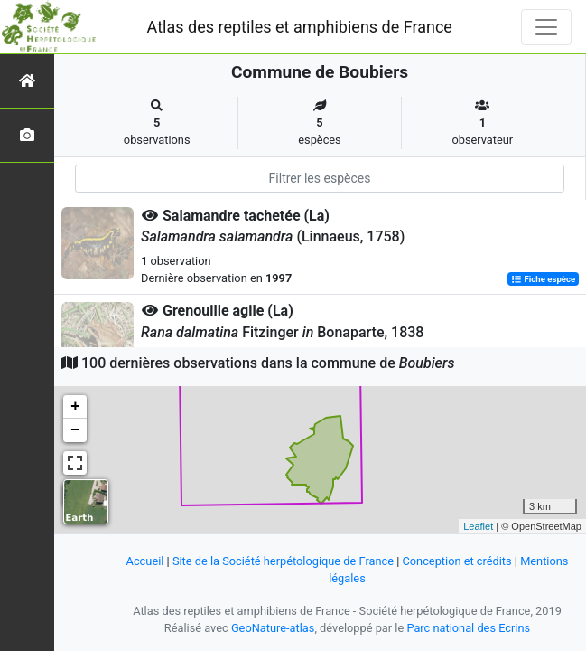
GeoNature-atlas (273, 628)
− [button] (75, 430)
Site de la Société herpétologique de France (283, 561)
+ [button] (75, 407)
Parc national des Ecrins (468, 628)
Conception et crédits (456, 561)
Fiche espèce (543, 279)
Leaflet (478, 526)
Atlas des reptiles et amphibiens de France (299, 26)
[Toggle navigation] (546, 27)
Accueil (145, 561)
